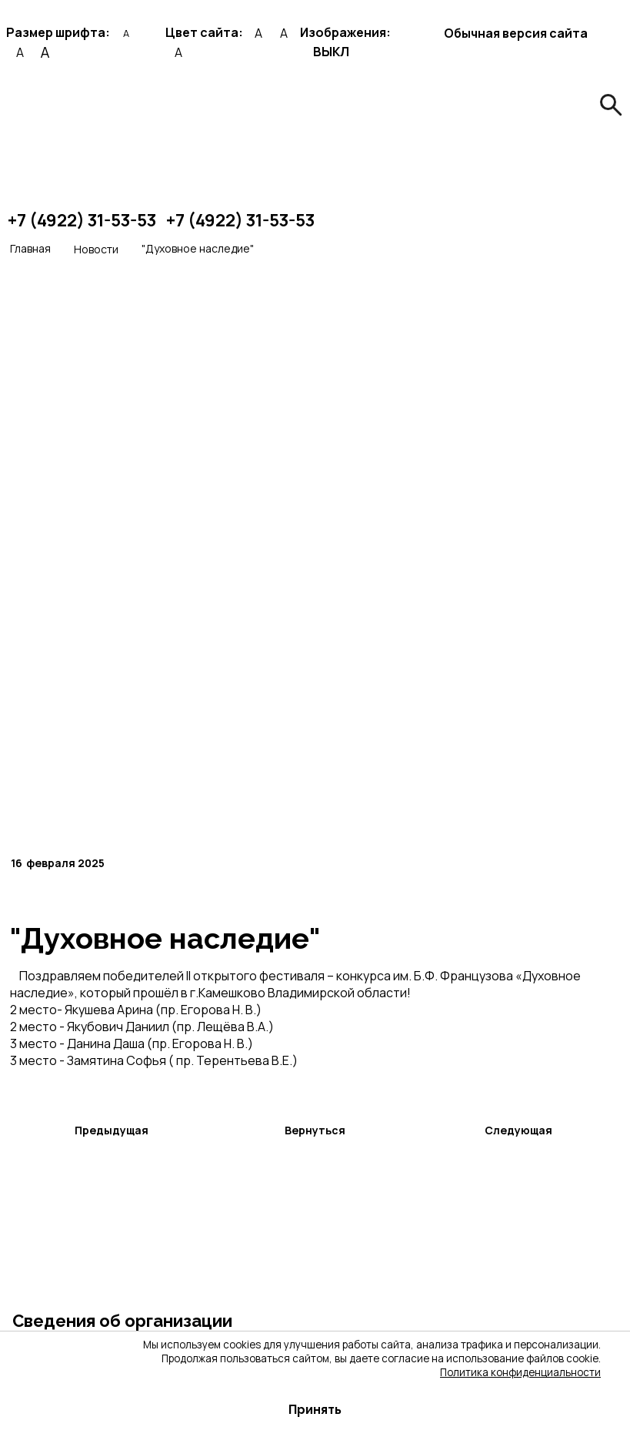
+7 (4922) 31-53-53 (82, 220)
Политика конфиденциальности (520, 1372)
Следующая (518, 1130)
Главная (30, 248)
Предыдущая (111, 1130)
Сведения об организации (122, 1321)
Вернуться (315, 1130)
